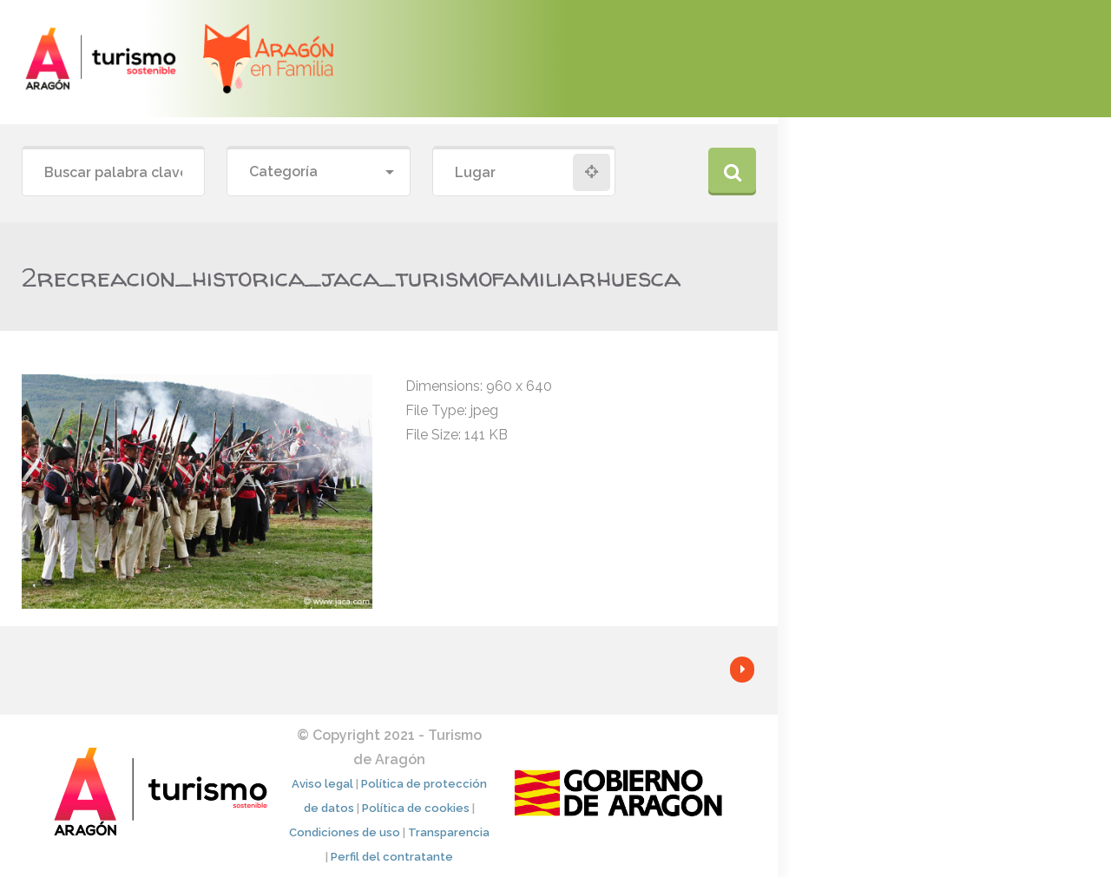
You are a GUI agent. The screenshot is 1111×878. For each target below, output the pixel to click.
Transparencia (449, 832)
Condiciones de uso (344, 832)
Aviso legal (322, 783)
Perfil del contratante (392, 856)
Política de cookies (416, 808)
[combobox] (318, 172)
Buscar (732, 171)
